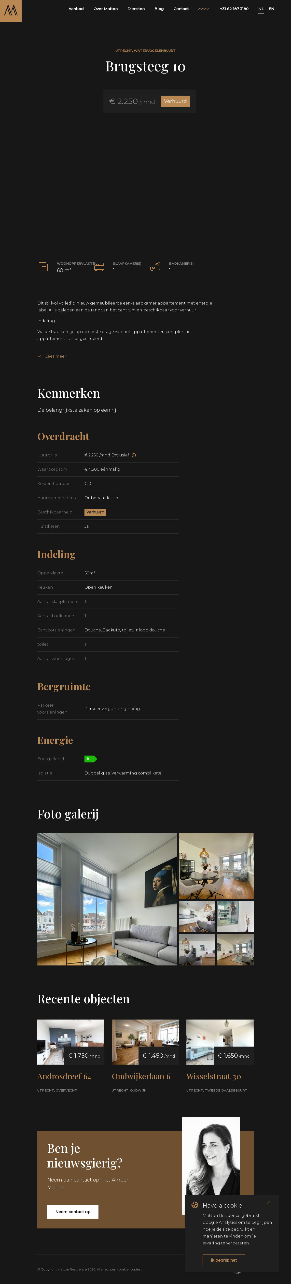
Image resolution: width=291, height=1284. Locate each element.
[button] (145, 175)
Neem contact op (72, 1212)
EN (271, 8)
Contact (181, 8)
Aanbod (76, 8)
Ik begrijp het (224, 1260)
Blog (159, 8)
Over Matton (106, 8)
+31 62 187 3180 (234, 8)
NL (261, 8)
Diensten (136, 8)
